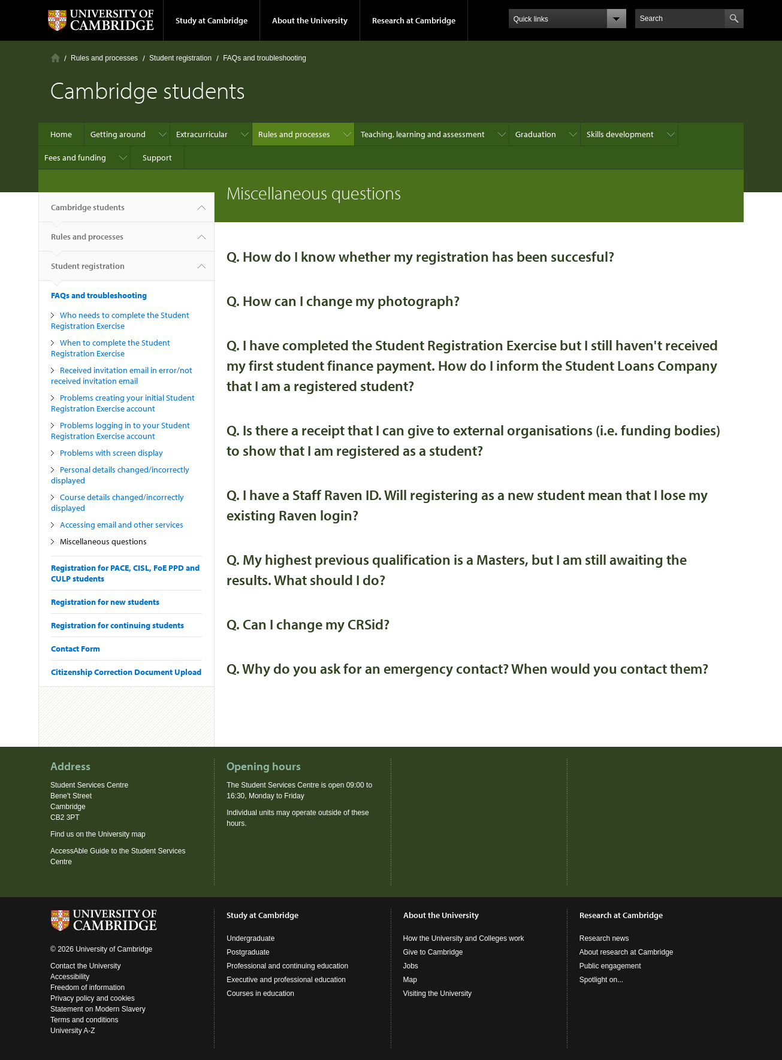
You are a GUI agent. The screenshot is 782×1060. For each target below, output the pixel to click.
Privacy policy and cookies (92, 998)
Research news (604, 938)
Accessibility (69, 977)
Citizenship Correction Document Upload (126, 672)
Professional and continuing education (287, 966)
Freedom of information (87, 987)
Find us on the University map (98, 834)
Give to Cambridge (433, 952)
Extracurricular (202, 134)
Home (55, 58)
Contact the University (85, 966)
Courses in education (260, 993)
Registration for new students (105, 601)
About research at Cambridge (626, 952)
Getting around (118, 134)
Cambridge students (88, 212)
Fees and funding (75, 157)
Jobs (410, 966)
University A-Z (72, 1030)
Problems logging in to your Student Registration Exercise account (120, 430)
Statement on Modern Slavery (98, 1009)
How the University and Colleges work (463, 938)
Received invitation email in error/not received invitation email (121, 375)
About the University (310, 20)
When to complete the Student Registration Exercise (110, 348)
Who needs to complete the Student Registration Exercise (120, 320)
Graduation (535, 134)
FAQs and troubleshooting (264, 58)
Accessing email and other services (121, 524)
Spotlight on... (601, 980)
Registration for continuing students (117, 625)
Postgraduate (248, 952)
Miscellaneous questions (103, 541)
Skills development (620, 134)
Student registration (180, 58)
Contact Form (75, 648)
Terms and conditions (84, 1020)
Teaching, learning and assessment (423, 134)
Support (157, 157)
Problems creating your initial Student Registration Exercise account (123, 403)
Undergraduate (250, 938)
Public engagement (610, 966)
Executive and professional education (286, 980)
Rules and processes (104, 58)
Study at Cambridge (211, 20)
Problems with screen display (111, 452)
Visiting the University (437, 993)
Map (410, 980)
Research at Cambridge (413, 20)
